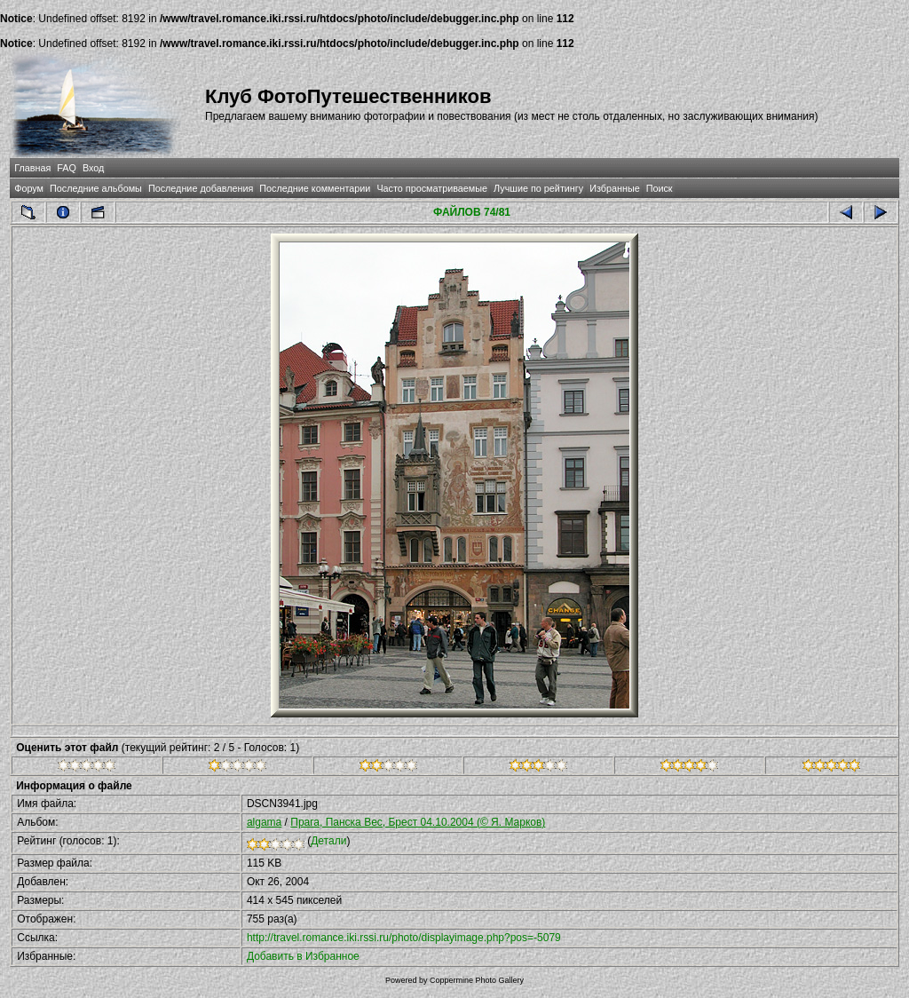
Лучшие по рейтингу (538, 188)
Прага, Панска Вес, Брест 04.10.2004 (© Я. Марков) (417, 822)
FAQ (66, 167)
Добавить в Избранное (303, 956)
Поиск (659, 188)
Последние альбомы (96, 188)
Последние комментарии (314, 188)
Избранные (614, 188)
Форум (28, 188)
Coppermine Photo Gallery (477, 980)
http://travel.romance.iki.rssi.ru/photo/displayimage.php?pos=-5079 (404, 937)
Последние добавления (200, 188)
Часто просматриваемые (431, 188)
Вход (93, 167)
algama (264, 822)
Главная (32, 167)
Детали (328, 841)
